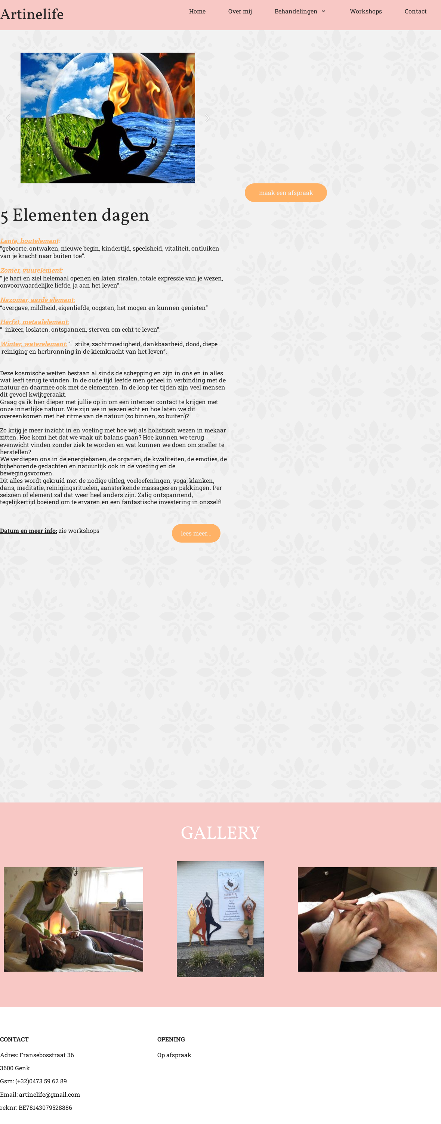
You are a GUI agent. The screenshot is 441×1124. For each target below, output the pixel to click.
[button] (8, 118)
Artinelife (32, 15)
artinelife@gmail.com (49, 1094)
